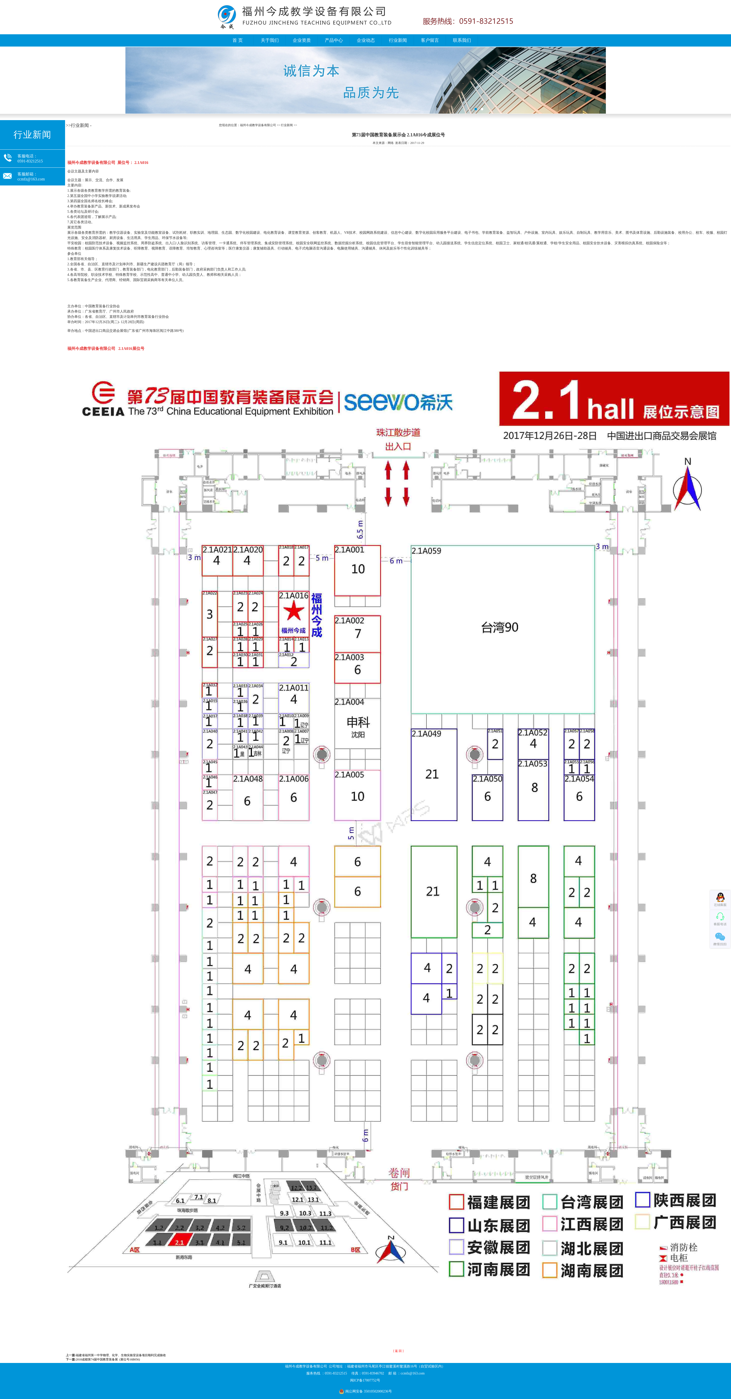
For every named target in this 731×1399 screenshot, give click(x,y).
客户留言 (430, 40)
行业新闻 (398, 40)
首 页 (237, 40)
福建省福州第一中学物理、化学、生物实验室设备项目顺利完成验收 (121, 1355)
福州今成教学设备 (365, 80)
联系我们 (462, 40)
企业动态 (366, 40)
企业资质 (302, 40)
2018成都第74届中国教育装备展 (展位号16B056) (108, 1359)
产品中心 (334, 40)
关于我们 (270, 40)
